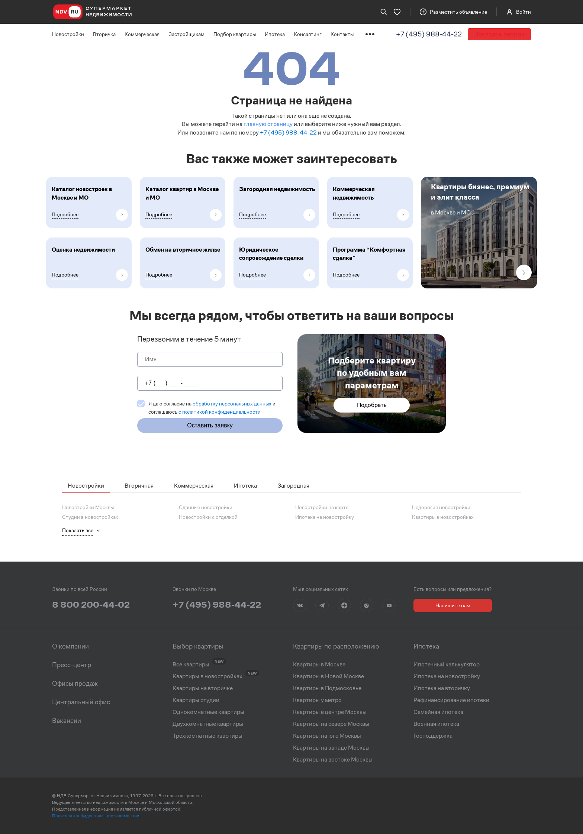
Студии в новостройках (90, 517)
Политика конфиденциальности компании (95, 815)
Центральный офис (81, 702)
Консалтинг (308, 34)
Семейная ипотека (438, 712)
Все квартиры (191, 664)
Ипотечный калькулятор (446, 664)
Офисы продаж (75, 683)
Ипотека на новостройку (324, 517)
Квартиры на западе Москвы (331, 748)
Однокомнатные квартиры (208, 712)
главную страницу (268, 124)
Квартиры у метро (317, 700)
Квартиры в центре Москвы (330, 712)
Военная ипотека (436, 724)
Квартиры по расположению (336, 646)
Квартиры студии (196, 700)
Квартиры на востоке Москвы (333, 760)
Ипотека (275, 34)
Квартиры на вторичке (203, 688)
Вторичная (139, 485)
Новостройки (68, 34)
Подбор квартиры (234, 34)
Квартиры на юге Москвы (327, 736)
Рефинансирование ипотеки (451, 700)
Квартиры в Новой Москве (328, 676)
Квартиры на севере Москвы (331, 724)
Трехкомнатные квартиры (207, 736)
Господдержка (432, 736)
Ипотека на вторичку (441, 688)
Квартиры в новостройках (443, 517)
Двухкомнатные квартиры (208, 724)
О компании (70, 646)
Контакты (342, 34)
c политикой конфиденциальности (219, 411)
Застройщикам (186, 34)
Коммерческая (142, 34)
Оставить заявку (210, 425)
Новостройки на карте (321, 507)
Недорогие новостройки (441, 507)
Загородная (293, 485)
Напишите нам (452, 605)
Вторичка (104, 34)
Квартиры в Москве (319, 664)
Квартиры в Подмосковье (327, 688)
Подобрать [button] (372, 405)
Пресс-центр (71, 665)
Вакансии (66, 720)
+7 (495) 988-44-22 (429, 34)
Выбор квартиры (198, 646)
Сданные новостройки (205, 507)
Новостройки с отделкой (208, 517)
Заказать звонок (499, 34)
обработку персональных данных (232, 403)
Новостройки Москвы (88, 507)
